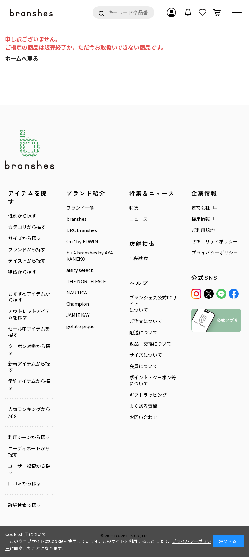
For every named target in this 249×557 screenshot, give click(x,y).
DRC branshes (81, 230)
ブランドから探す (26, 249)
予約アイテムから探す (29, 384)
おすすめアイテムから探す (29, 297)
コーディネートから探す (29, 451)
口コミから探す (24, 483)
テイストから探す (26, 261)
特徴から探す (22, 272)
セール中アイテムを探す (29, 332)
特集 (134, 208)
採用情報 (200, 219)
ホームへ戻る (21, 58)
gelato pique (80, 326)
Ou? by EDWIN (82, 241)
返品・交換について (150, 344)
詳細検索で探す (24, 505)
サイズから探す (24, 238)
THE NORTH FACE (86, 281)
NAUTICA (76, 292)
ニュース (138, 219)
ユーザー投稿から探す (29, 469)
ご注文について (145, 321)
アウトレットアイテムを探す (29, 314)
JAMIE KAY (77, 315)
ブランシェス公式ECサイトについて (153, 303)
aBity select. (80, 270)
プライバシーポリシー (214, 252)
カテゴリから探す (26, 227)
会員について (143, 366)
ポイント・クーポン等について (152, 380)
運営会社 (200, 208)
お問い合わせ (143, 417)
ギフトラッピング (148, 395)
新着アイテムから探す (29, 367)
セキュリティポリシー (214, 241)
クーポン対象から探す (29, 349)
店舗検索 (138, 258)
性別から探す (22, 216)
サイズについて (145, 355)
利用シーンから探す (29, 437)
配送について (143, 332)
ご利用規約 (203, 230)
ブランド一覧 (80, 208)
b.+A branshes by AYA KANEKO (89, 255)
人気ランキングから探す (29, 412)
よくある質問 (143, 406)
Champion (77, 304)
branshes (76, 219)
